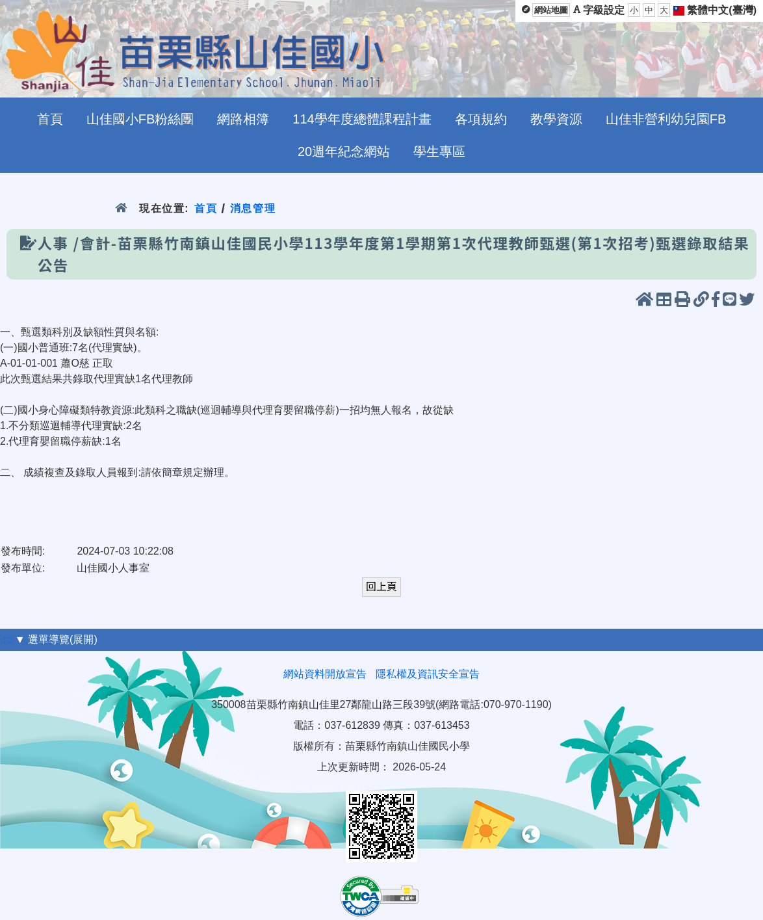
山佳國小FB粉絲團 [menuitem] (140, 119)
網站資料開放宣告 (325, 673)
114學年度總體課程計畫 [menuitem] (361, 119)
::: (7, 639)
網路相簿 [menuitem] (243, 119)
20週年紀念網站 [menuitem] (344, 151)
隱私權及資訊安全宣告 (428, 673)
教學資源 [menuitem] (556, 119)
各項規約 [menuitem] (481, 119)
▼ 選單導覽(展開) (56, 639)
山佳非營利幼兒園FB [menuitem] (666, 119)
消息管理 (253, 208)
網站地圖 (551, 10)
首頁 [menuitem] (50, 119)
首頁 (205, 208)
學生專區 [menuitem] (439, 151)
